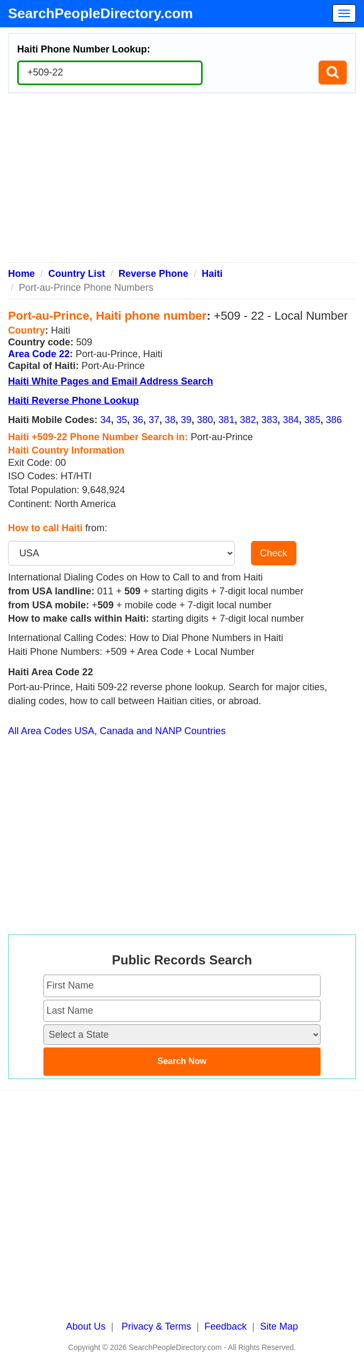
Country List (76, 273)
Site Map (279, 1326)
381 (226, 419)
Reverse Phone (153, 273)
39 (186, 419)
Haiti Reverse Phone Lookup (73, 400)
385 (312, 419)
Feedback (225, 1326)
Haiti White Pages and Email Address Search (110, 381)
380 (205, 419)
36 (137, 419)
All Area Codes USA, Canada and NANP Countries (117, 731)
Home (21, 273)
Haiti (212, 273)
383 (269, 419)
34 (105, 419)
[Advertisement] (182, 182)
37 (153, 419)
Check (273, 553)
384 (291, 419)
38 (170, 419)
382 (248, 419)
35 (121, 419)
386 (334, 419)
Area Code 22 (39, 354)
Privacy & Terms (156, 1326)
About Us (86, 1326)
